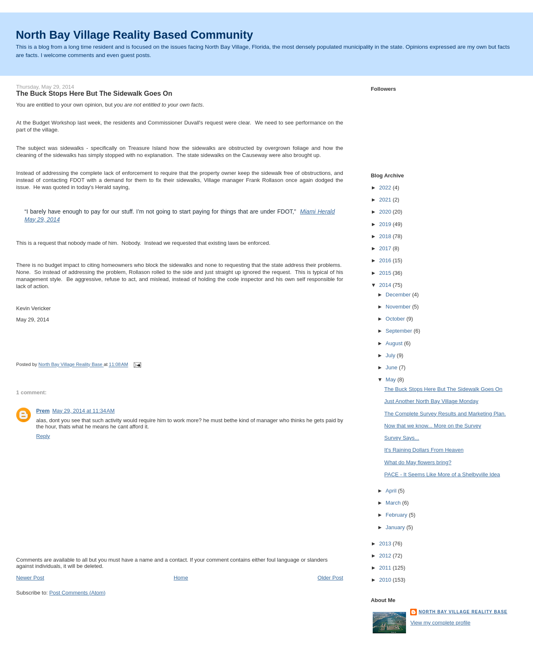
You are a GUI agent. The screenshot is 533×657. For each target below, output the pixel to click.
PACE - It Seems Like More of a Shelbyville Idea (442, 474)
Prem (43, 411)
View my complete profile (440, 623)
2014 (386, 285)
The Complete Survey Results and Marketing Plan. (445, 414)
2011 (386, 568)
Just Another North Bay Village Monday (431, 401)
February (397, 515)
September (399, 331)
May (391, 379)
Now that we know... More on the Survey (432, 426)
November (399, 307)
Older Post (330, 578)
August (395, 343)
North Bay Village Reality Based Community (134, 34)
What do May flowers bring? (417, 462)
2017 (386, 248)
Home (181, 578)
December (399, 294)
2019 (386, 224)
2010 (386, 580)
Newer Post (30, 578)
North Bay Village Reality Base (462, 612)
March (394, 503)
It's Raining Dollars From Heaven (423, 450)
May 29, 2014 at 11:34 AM (83, 411)
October (396, 319)
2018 (386, 236)
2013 (386, 543)
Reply (43, 436)
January (396, 527)
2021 (386, 200)
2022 (386, 187)
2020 (386, 212)
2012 (386, 555)
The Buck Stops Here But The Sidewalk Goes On (443, 389)
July (391, 355)
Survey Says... (401, 438)
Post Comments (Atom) (77, 593)
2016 (386, 260)
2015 (386, 273)
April (392, 491)
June (392, 367)
